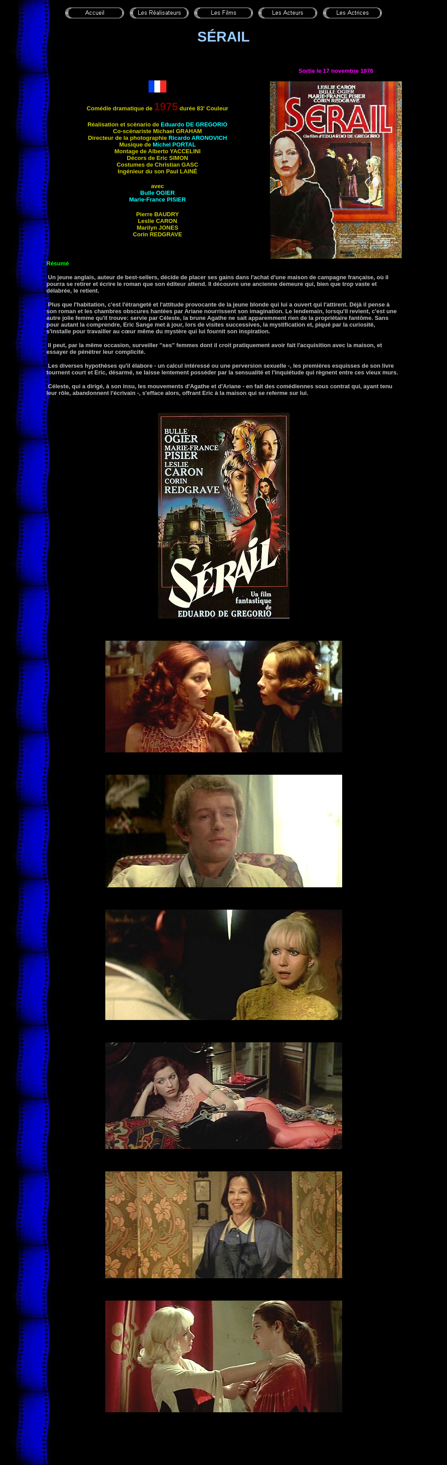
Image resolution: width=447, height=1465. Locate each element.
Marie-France (157, 199)
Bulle (157, 192)
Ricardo (198, 137)
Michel (174, 144)
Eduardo (194, 124)
